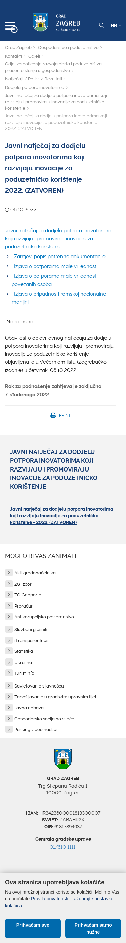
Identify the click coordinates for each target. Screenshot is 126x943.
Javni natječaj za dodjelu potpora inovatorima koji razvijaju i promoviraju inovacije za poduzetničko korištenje (56, 101)
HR (116, 25)
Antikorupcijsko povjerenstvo (44, 616)
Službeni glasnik (30, 629)
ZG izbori (23, 584)
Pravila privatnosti (49, 898)
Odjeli (34, 56)
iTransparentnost (32, 640)
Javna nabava (29, 707)
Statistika (23, 651)
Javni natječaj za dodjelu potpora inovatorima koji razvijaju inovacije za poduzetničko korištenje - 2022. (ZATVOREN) (61, 515)
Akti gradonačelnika (35, 572)
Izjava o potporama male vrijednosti (55, 266)
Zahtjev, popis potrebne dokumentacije (60, 256)
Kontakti (13, 56)
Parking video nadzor (36, 729)
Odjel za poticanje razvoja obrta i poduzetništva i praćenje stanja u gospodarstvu (54, 67)
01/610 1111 (62, 847)
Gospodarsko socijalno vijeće (44, 718)
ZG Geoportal (28, 594)
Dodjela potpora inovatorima (34, 87)
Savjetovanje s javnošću (39, 686)
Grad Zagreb (18, 47)
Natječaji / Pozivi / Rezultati (33, 78)
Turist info (24, 673)
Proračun (24, 606)
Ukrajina (23, 662)
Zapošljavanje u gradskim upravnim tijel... (56, 696)
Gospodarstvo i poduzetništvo (68, 47)
